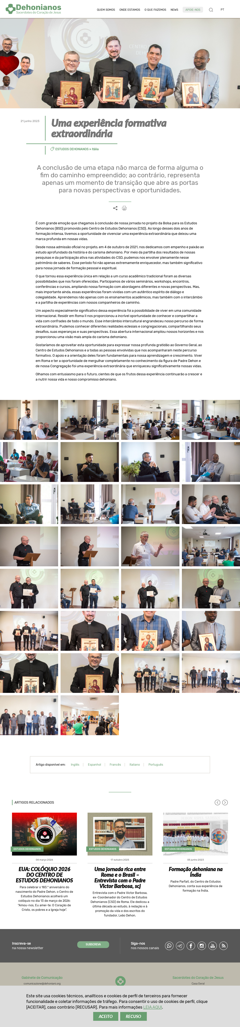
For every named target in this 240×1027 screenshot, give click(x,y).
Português (155, 764)
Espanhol (94, 764)
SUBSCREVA (93, 944)
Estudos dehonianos (71, 149)
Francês (115, 764)
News (174, 9)
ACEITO (106, 1016)
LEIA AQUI (152, 1007)
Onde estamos (129, 9)
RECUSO (133, 1016)
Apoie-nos (192, 9)
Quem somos (106, 9)
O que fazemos (155, 9)
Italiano (135, 764)
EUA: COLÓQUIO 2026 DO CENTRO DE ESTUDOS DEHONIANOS (44, 875)
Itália (95, 149)
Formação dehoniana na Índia (196, 872)
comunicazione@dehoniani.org (42, 983)
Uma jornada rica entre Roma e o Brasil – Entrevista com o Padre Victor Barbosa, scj (120, 877)
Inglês (75, 764)
